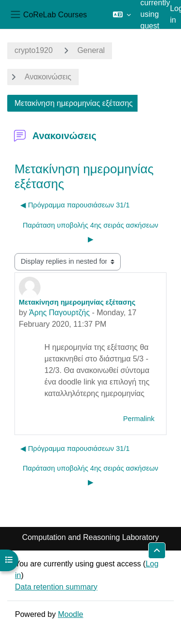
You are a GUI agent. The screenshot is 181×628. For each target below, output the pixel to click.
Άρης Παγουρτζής (59, 312)
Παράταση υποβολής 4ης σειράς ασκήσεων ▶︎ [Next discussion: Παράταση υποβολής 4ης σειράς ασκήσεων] (90, 232)
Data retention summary (56, 587)
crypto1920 (33, 50)
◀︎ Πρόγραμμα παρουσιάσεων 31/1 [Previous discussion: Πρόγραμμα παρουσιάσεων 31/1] (75, 205)
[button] (122, 14)
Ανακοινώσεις (48, 77)
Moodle (70, 614)
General (91, 50)
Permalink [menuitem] (138, 419)
